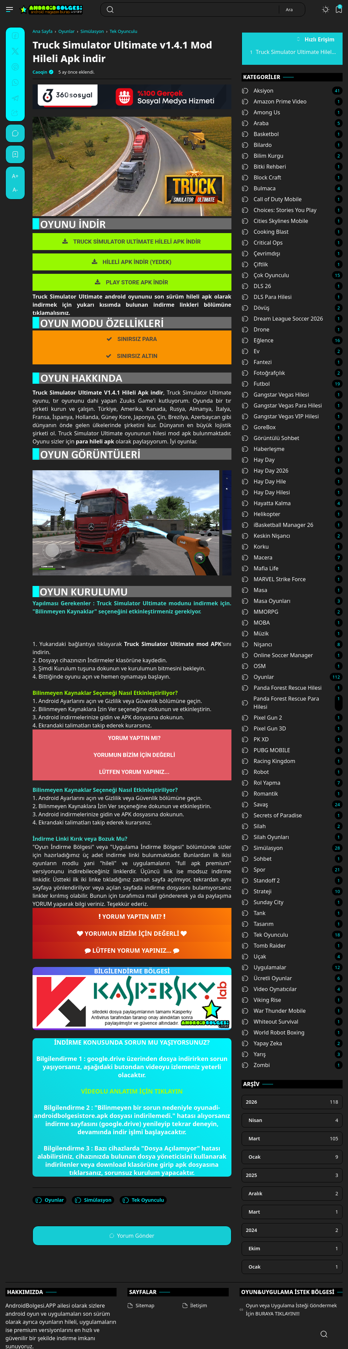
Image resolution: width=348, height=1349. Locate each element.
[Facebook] (15, 37)
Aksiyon (257, 90)
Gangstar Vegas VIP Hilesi (280, 416)
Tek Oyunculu (143, 1200)
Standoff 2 (261, 880)
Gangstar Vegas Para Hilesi (282, 405)
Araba (255, 123)
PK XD (255, 739)
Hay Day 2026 (265, 470)
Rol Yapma (261, 782)
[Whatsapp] (15, 83)
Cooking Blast (265, 231)
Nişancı (257, 644)
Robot (255, 772)
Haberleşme (263, 449)
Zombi (256, 1065)
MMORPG (260, 611)
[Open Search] (324, 1334)
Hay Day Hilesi (266, 492)
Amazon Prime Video (274, 101)
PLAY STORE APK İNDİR (137, 282)
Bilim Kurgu (263, 155)
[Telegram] (15, 99)
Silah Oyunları (265, 837)
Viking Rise (261, 1000)
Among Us (261, 112)
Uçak (254, 956)
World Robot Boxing (273, 1032)
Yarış (254, 1054)
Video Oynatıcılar (269, 989)
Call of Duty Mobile (272, 199)
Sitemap (145, 1279)
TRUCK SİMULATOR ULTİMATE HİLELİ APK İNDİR (137, 241)
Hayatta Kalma (266, 503)
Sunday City (263, 902)
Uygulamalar (264, 967)
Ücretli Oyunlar (267, 978)
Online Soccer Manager (277, 655)
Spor (254, 869)
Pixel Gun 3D (264, 728)
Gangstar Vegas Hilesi (275, 394)
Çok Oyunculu (265, 275)
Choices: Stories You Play (279, 210)
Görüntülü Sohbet (271, 438)
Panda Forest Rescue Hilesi (282, 687)
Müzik (255, 633)
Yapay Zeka (262, 1043)
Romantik (260, 793)
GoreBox (259, 427)
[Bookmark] (15, 154)
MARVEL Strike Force (274, 579)
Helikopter (261, 514)
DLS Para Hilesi (267, 297)
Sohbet (257, 858)
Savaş (255, 804)
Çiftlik (255, 264)
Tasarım (258, 924)
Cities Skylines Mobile (275, 221)
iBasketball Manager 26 (277, 525)
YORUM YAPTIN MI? (134, 738)
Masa (254, 590)
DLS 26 (256, 286)
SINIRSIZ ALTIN (137, 356)
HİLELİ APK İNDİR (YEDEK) (137, 262)
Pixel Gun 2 (262, 717)
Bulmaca (259, 188)
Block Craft (261, 177)
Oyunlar (49, 1200)
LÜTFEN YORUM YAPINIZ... (134, 771)
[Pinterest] (15, 68)
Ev (251, 351)
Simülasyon (93, 1200)
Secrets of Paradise (272, 815)
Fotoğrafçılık (263, 373)
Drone (256, 329)
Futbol (256, 383)
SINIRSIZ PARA (137, 339)
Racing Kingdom (268, 761)
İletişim (198, 1279)
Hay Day (258, 459)
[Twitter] (15, 52)
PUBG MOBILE (266, 750)
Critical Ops (262, 242)
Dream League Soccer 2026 (282, 318)
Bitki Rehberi (264, 166)
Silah (254, 826)
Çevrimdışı (261, 253)
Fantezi (257, 362)
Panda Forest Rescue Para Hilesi (280, 702)
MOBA (256, 622)
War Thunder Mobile (274, 1010)
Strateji (257, 891)
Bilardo (257, 145)
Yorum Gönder (131, 1235)
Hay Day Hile (264, 481)
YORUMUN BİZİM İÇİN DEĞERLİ (134, 755)
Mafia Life (260, 568)
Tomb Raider (264, 945)
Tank (254, 913)
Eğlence (257, 340)
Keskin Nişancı (266, 535)
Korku (255, 546)
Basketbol (260, 134)
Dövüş (256, 307)
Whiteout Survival (270, 1021)
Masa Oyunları (266, 601)
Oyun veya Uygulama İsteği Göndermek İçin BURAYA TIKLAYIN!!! (291, 1283)
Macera (257, 557)
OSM (254, 666)
